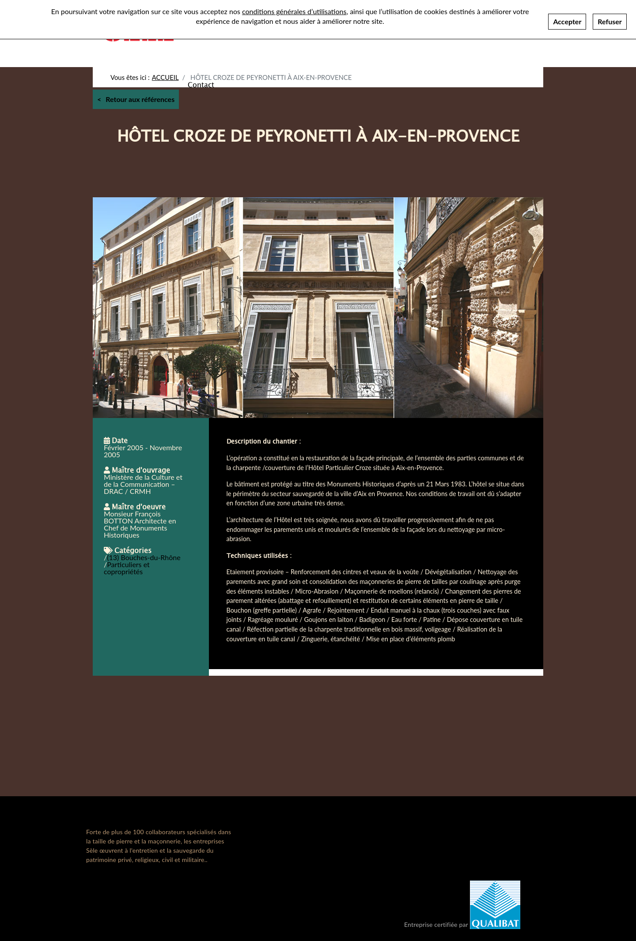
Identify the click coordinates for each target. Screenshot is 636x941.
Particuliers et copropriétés (127, 568)
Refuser (609, 18)
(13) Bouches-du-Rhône (143, 557)
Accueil (165, 77)
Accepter (567, 18)
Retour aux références (140, 99)
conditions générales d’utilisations (294, 8)
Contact (201, 84)
